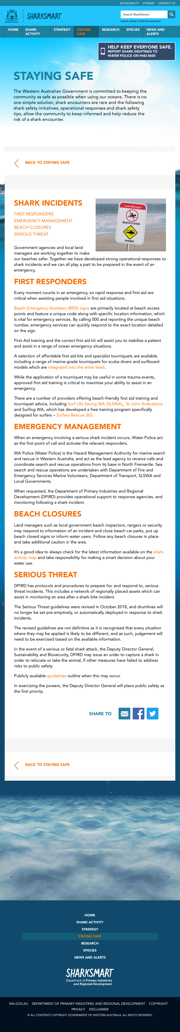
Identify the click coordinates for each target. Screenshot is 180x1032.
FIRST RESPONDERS (34, 214)
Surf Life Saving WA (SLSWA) (95, 403)
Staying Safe (84, 32)
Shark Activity (32, 32)
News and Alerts (155, 32)
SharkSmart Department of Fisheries (90, 977)
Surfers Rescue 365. (75, 415)
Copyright (158, 1004)
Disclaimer (99, 1009)
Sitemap (148, 3)
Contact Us (166, 3)
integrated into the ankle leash (76, 367)
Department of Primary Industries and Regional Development (88, 1004)
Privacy (78, 1009)
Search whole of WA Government (141, 21)
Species (133, 30)
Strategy (62, 30)
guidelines (56, 675)
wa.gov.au (18, 1004)
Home (13, 30)
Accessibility (129, 3)
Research (111, 30)
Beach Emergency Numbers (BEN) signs (51, 308)
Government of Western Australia (12, 16)
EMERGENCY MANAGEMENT (44, 220)
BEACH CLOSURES (33, 227)
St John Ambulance (144, 403)
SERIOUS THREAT (31, 234)
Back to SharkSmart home (46, 16)
